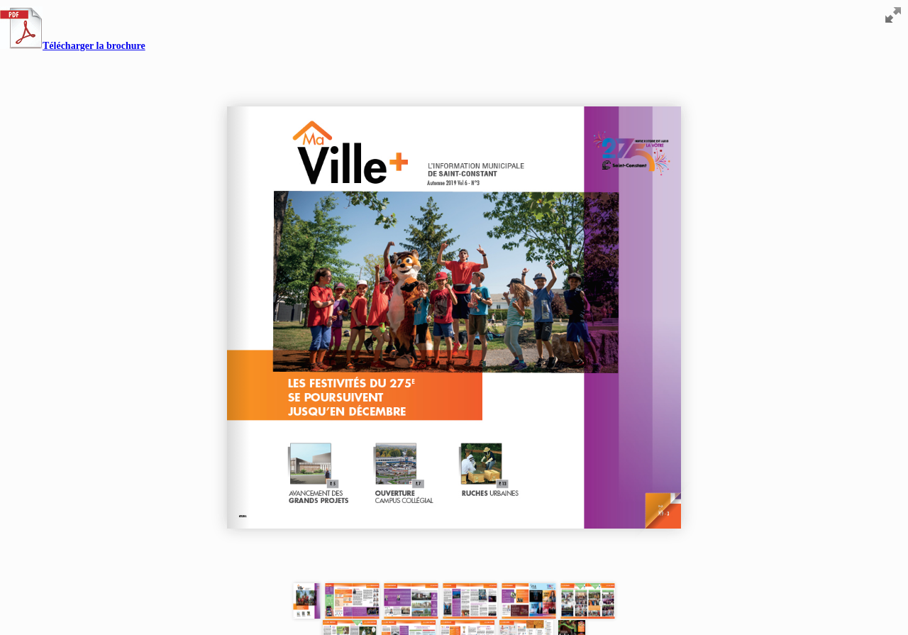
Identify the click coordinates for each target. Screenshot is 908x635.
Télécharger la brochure (72, 45)
